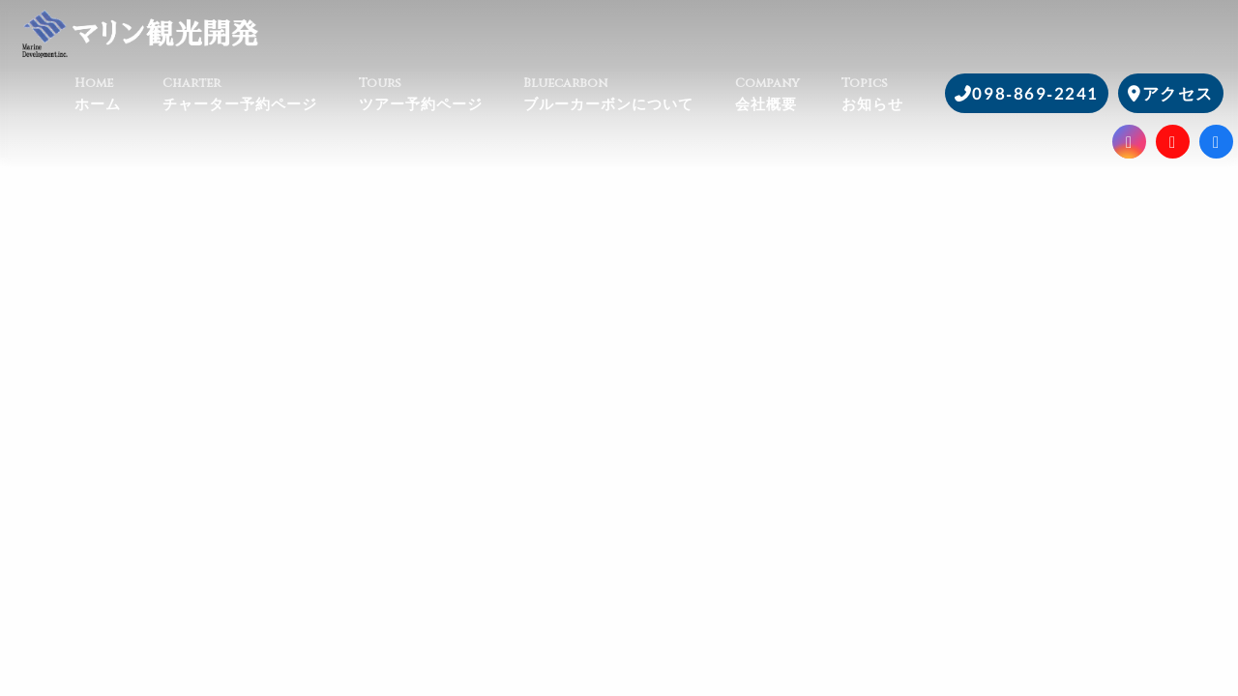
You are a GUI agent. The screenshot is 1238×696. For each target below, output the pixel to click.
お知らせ (893, 93)
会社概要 (788, 93)
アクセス (1178, 93)
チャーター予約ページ (260, 93)
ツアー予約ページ (441, 93)
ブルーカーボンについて (629, 93)
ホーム (118, 93)
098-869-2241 (1035, 93)
